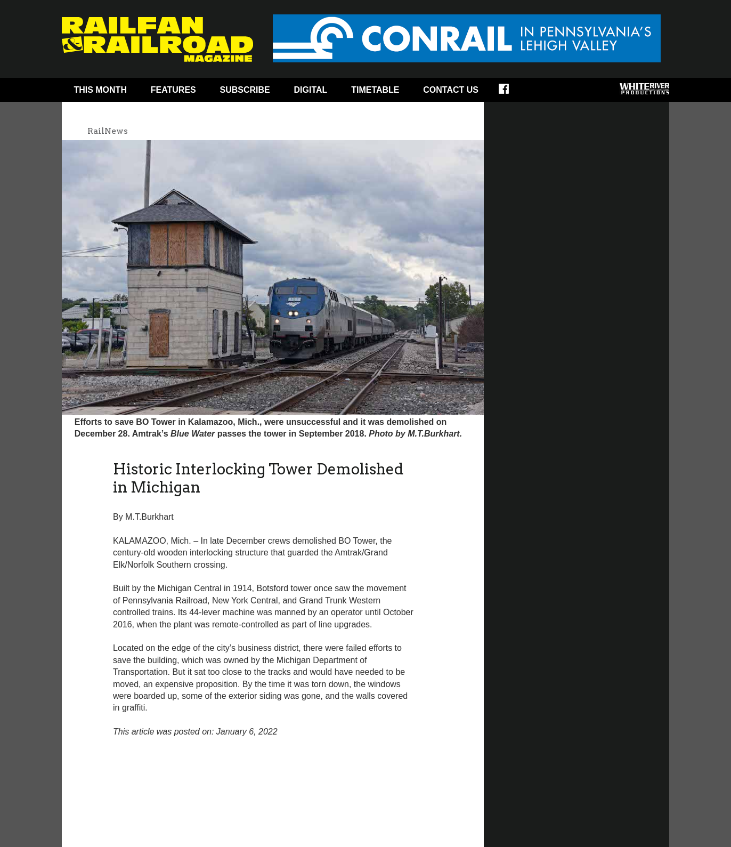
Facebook (511, 92)
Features (173, 89)
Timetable (375, 89)
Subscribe (245, 89)
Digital (311, 89)
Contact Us (450, 89)
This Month (100, 89)
